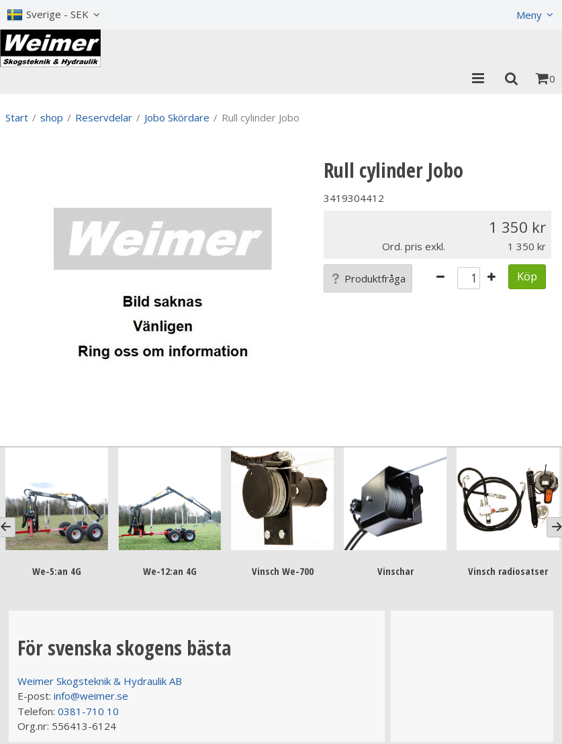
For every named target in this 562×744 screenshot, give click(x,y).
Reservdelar (103, 117)
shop (51, 117)
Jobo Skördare (176, 117)
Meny (529, 14)
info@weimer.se (91, 695)
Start (16, 117)
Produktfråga (368, 278)
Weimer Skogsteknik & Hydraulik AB (99, 681)
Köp (527, 276)
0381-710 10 (88, 711)
